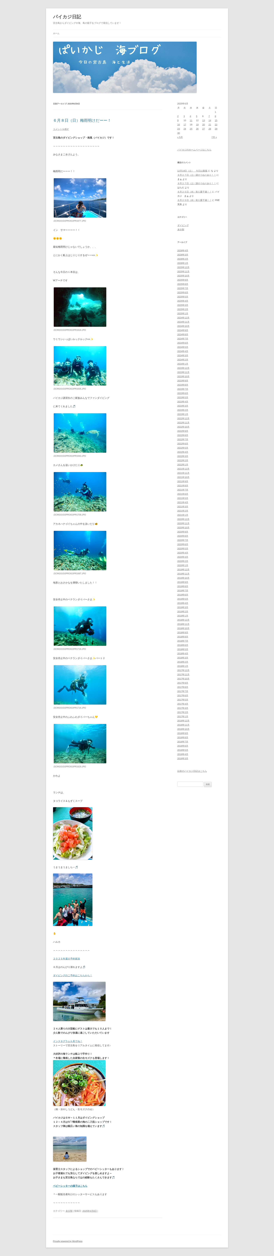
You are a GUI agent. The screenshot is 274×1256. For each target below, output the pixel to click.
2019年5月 (182, 599)
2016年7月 (182, 741)
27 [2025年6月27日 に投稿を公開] (203, 129)
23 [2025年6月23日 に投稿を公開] (178, 129)
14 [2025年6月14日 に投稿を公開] (210, 120)
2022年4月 (182, 452)
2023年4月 (182, 401)
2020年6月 (182, 544)
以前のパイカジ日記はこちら (192, 771)
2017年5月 (182, 699)
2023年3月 (182, 406)
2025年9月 (182, 280)
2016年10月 (183, 729)
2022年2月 (182, 460)
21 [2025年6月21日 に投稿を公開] (210, 124)
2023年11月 (183, 372)
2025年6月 (182, 292)
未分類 (69, 1211)
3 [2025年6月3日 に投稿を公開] (184, 116)
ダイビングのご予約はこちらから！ (72, 975)
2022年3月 (182, 456)
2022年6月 (182, 443)
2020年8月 (182, 536)
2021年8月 (182, 485)
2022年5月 (182, 448)
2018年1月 (182, 666)
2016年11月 (183, 725)
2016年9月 (182, 733)
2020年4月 (182, 552)
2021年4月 (182, 502)
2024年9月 (182, 330)
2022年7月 (182, 439)
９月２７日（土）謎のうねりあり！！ (196, 175)
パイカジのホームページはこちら (194, 149)
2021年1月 (182, 515)
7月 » (214, 137)
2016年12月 (183, 720)
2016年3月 (182, 758)
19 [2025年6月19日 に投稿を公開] (197, 124)
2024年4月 (182, 351)
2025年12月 (183, 267)
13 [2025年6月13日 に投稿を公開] (203, 120)
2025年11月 (183, 271)
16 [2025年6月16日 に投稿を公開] (178, 124)
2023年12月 (183, 368)
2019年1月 (182, 615)
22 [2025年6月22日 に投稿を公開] (216, 124)
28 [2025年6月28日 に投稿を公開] (210, 129)
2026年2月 (182, 259)
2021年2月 (182, 511)
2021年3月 (182, 506)
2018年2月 (182, 662)
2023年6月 (182, 393)
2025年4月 (182, 301)
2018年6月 (182, 645)
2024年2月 (182, 359)
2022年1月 (182, 464)
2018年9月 (182, 632)
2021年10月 (183, 477)
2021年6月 (182, 494)
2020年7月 (182, 540)
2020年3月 (182, 557)
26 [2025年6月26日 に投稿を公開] (197, 129)
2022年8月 (182, 435)
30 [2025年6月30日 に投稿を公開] (178, 133)
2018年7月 (182, 641)
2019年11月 (183, 573)
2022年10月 (183, 427)
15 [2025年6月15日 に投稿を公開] (216, 120)
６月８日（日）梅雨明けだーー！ (82, 120)
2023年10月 (183, 376)
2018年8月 (182, 636)
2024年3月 (182, 355)
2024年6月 (182, 343)
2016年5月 (182, 750)
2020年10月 (183, 527)
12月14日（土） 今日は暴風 (192, 170)
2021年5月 (182, 498)
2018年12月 (183, 620)
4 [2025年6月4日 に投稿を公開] (190, 116)
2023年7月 (182, 389)
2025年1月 (182, 313)
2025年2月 (182, 309)
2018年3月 (182, 657)
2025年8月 (182, 284)
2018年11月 (183, 624)
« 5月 (180, 137)
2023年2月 (182, 410)
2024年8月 (182, 334)
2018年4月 (182, 653)
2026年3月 (182, 254)
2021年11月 (183, 473)
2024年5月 (182, 347)
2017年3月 (182, 708)
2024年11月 (183, 322)
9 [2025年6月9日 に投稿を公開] (178, 120)
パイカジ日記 (69, 16)
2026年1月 (182, 263)
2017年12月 (183, 670)
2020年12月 (183, 519)
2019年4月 (182, 603)
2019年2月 (182, 611)
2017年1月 (182, 716)
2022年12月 (183, 418)
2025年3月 (182, 305)
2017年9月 (182, 683)
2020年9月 (182, 531)
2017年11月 (183, 674)
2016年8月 (182, 737)
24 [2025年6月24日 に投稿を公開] (184, 129)
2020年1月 (182, 565)
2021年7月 (182, 490)
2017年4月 (182, 704)
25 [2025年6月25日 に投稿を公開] (191, 129)
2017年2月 (182, 712)
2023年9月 (182, 380)
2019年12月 (183, 569)
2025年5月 (182, 296)
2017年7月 (182, 691)
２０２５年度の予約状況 (66, 958)
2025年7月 (182, 288)
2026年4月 (182, 250)
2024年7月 (182, 338)
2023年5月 (182, 397)
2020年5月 (182, 548)
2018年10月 (183, 628)
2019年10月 (183, 578)
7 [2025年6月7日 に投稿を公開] (209, 116)
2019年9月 (182, 582)
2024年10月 (183, 326)
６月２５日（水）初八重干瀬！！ (194, 191)
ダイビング (183, 225)
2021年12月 (183, 469)
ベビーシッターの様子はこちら (70, 1185)
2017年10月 (183, 678)
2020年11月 (183, 523)
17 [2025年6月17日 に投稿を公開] (184, 124)
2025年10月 (183, 275)
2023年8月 (182, 385)
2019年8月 (182, 586)
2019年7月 (182, 590)
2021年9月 (182, 481)
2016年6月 (182, 746)
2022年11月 (183, 422)
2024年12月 (183, 317)
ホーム (56, 33)
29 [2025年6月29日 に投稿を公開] (216, 129)
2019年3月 (182, 607)
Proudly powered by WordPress (68, 1241)
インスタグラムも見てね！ (67, 1041)
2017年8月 (182, 687)
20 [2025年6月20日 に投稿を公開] (203, 124)
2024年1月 (182, 364)
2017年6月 (182, 695)
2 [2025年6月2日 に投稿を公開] (178, 116)
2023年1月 (182, 414)
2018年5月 (182, 649)
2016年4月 (182, 754)
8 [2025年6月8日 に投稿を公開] (215, 116)
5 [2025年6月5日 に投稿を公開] (196, 116)
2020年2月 (182, 561)
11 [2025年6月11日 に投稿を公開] (191, 120)
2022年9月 (182, 431)
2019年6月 (182, 594)
